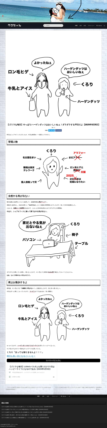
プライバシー (91, 25)
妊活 (85, 25)
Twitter (51, 130)
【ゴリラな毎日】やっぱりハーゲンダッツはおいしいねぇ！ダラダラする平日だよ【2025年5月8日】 (53, 124)
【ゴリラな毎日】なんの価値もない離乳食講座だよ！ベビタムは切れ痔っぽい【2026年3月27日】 (25, 417)
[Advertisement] (53, 43)
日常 (80, 25)
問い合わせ (99, 25)
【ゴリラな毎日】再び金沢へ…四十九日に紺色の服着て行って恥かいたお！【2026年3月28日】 (24, 415)
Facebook (58, 130)
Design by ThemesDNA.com (7, 426)
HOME (76, 25)
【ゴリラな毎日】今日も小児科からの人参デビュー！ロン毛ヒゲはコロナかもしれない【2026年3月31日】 (27, 406)
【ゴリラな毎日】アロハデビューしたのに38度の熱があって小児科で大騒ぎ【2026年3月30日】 (25, 409)
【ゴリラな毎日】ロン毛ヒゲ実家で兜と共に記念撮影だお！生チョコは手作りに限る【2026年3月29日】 (27, 412)
